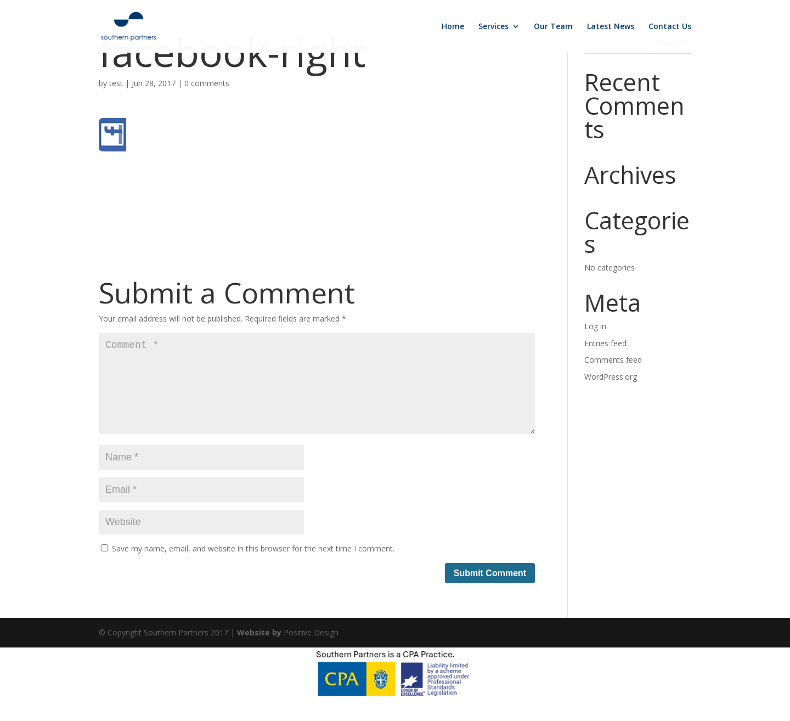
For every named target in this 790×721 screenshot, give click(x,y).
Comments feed (613, 359)
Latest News (610, 26)
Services (493, 26)
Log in (595, 326)
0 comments (206, 83)
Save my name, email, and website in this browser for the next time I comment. (253, 566)
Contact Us (669, 26)
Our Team (553, 26)
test (116, 83)
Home (453, 26)
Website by (260, 650)
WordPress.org (610, 376)
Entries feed (605, 343)
